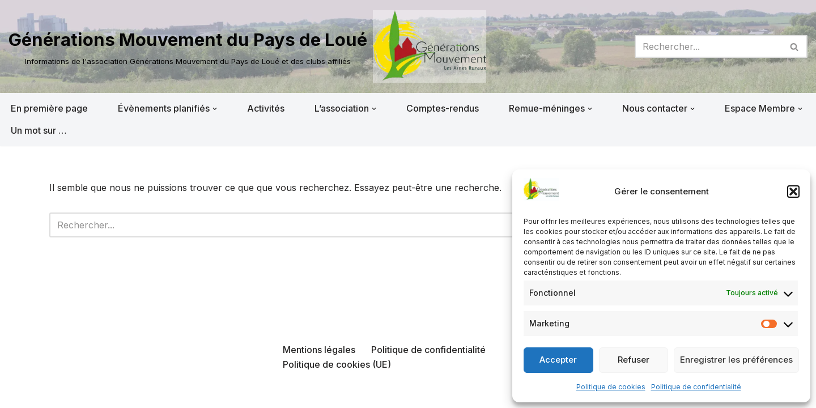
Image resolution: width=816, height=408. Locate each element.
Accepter (558, 359)
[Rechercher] (708, 46)
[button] (793, 191)
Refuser (633, 359)
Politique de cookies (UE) (337, 364)
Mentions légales (319, 349)
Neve (19, 393)
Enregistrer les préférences (736, 359)
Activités (265, 108)
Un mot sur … (39, 130)
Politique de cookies (610, 386)
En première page (49, 108)
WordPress (123, 393)
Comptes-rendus (442, 108)
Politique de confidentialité (696, 386)
